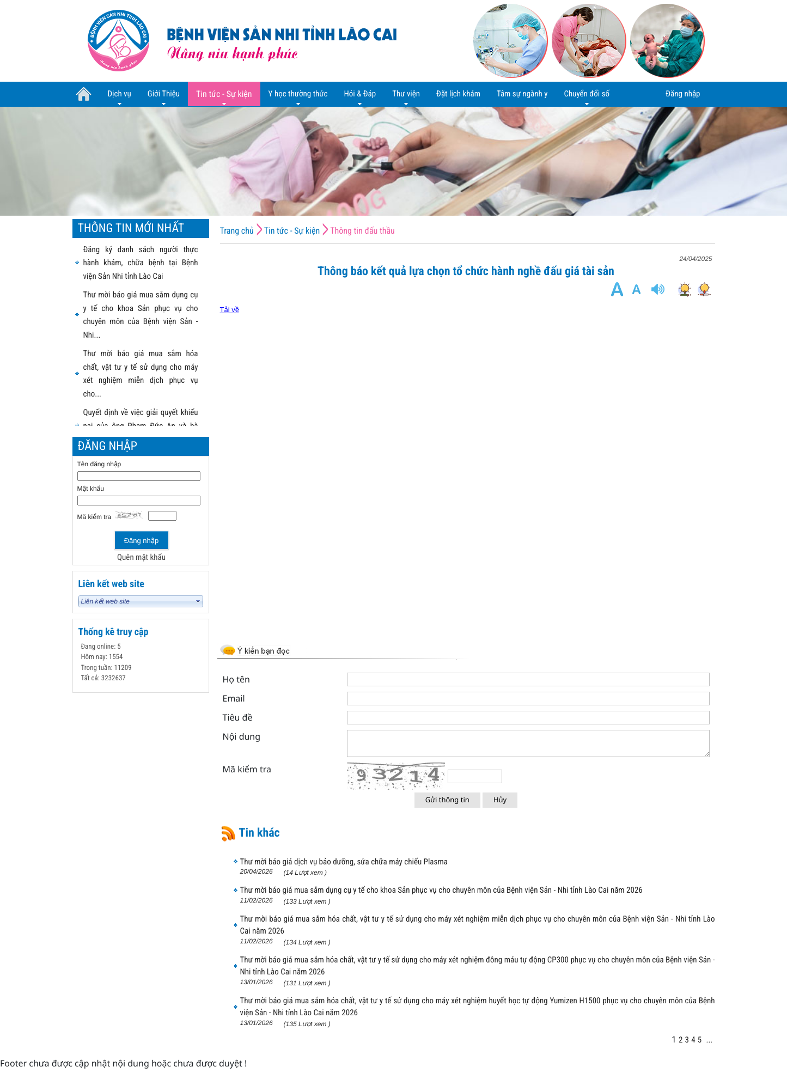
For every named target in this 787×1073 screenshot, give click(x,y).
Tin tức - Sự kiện (292, 230)
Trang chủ (237, 230)
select (198, 601)
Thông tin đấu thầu (362, 230)
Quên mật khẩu (141, 557)
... (709, 1040)
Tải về (230, 310)
